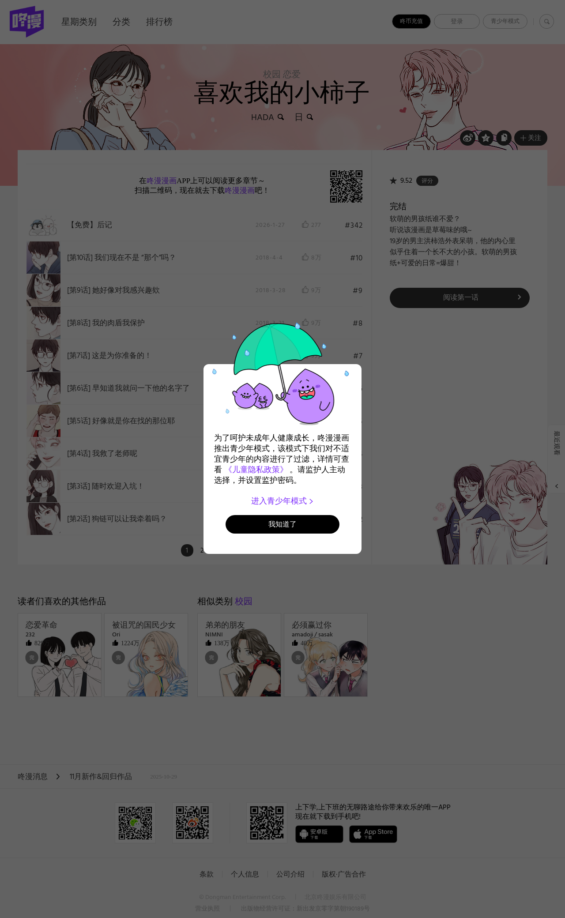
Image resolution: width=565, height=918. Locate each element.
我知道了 (282, 524)
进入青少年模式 (283, 501)
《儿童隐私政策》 (256, 469)
